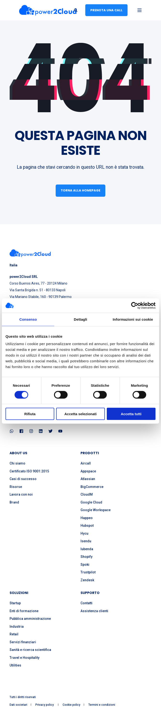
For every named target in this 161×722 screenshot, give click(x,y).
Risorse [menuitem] (16, 487)
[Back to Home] (47, 10)
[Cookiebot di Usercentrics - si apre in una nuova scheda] (135, 305)
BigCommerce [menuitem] (91, 487)
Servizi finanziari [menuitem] (23, 642)
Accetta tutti (131, 414)
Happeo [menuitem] (86, 518)
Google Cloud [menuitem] (91, 502)
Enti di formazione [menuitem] (24, 611)
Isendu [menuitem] (85, 541)
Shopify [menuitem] (86, 557)
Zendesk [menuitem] (87, 580)
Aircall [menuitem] (85, 463)
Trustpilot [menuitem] (88, 572)
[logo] (30, 253)
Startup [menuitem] (15, 603)
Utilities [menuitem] (15, 665)
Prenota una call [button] (106, 10)
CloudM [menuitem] (86, 494)
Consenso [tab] (28, 319)
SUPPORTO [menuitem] (90, 593)
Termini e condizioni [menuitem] (101, 704)
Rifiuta (30, 414)
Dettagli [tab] (80, 319)
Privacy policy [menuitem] (44, 704)
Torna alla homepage (80, 190)
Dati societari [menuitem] (18, 704)
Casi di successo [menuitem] (23, 479)
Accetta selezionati (80, 414)
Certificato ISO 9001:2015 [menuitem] (29, 471)
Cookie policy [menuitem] (71, 704)
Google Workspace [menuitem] (95, 510)
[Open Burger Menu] (139, 10)
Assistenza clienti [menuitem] (94, 611)
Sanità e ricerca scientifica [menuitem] (30, 650)
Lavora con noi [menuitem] (21, 494)
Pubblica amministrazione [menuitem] (30, 619)
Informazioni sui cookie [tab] (133, 319)
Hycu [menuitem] (84, 533)
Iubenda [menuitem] (86, 549)
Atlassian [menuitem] (87, 479)
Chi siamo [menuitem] (17, 463)
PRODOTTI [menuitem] (89, 453)
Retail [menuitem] (14, 634)
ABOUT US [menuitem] (18, 453)
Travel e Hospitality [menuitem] (24, 658)
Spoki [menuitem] (84, 564)
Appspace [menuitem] (88, 471)
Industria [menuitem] (17, 626)
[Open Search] (76, 10)
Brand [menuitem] (14, 502)
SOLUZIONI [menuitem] (19, 593)
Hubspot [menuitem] (87, 525)
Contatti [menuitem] (86, 603)
